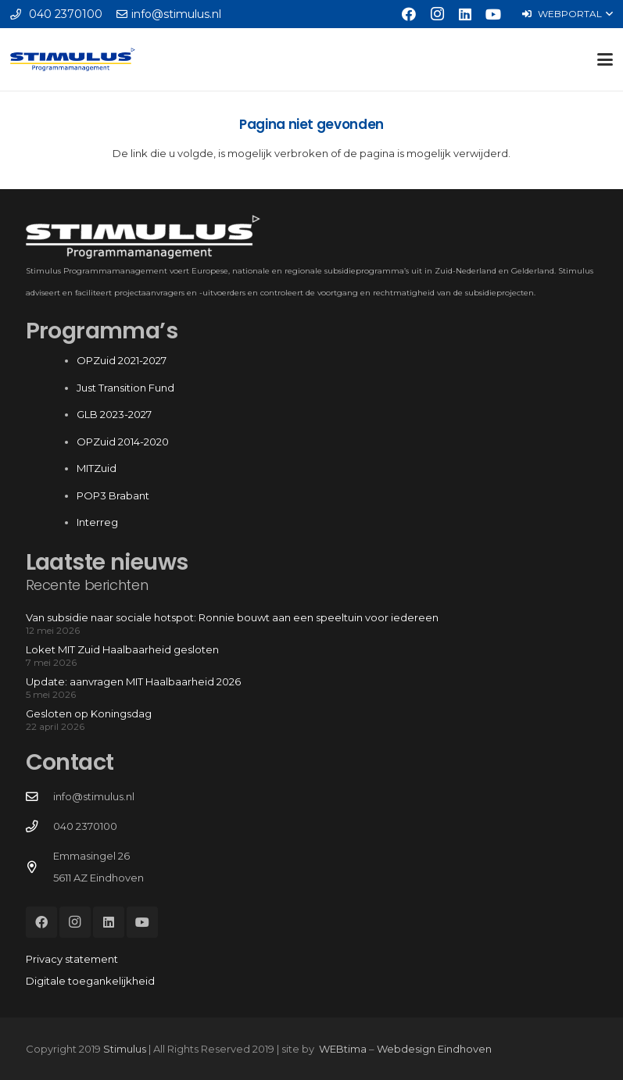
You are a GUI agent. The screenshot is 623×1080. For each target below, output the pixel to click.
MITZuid (96, 468)
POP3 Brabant (113, 495)
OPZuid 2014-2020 (123, 441)
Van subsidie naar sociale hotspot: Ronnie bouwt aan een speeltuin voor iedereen (232, 617)
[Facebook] (409, 14)
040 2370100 (85, 826)
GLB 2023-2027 (114, 414)
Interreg (97, 522)
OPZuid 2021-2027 (121, 360)
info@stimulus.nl (93, 796)
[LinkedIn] (465, 14)
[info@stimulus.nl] (39, 797)
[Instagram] (437, 14)
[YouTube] (493, 14)
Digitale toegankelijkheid (90, 981)
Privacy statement (72, 959)
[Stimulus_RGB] (72, 59)
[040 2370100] (39, 827)
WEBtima (343, 1048)
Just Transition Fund (127, 387)
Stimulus (124, 1048)
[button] (567, 14)
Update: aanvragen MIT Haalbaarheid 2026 (133, 681)
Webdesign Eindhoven (434, 1048)
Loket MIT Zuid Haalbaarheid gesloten (122, 649)
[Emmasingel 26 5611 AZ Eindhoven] (39, 867)
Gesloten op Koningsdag (89, 713)
